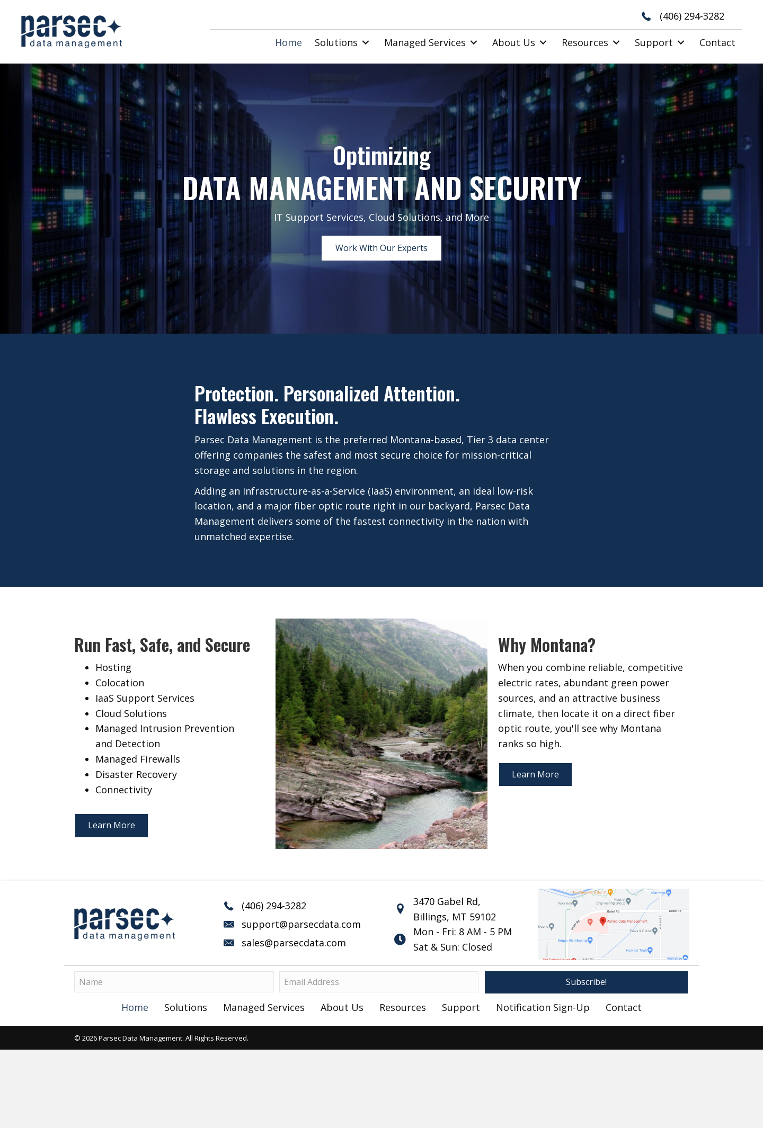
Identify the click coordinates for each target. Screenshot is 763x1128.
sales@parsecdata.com (294, 942)
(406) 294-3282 (692, 16)
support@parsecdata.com (301, 924)
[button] (365, 42)
